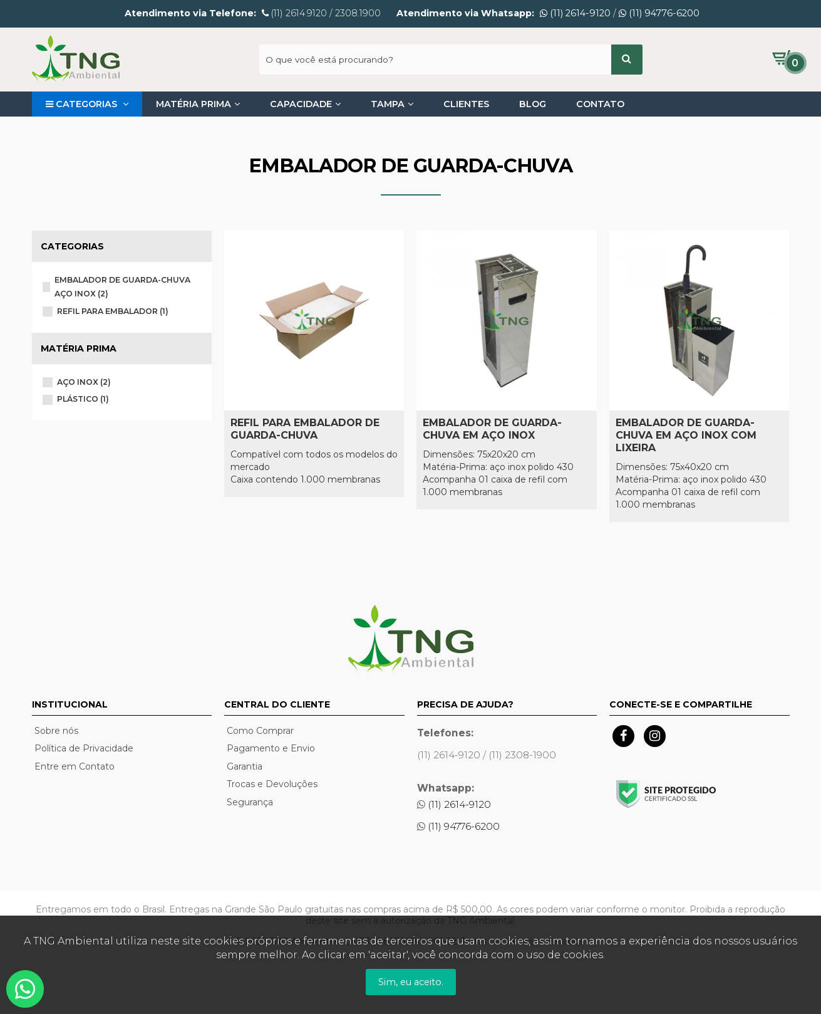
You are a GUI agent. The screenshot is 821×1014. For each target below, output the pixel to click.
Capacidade (305, 104)
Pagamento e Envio (271, 748)
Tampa (392, 104)
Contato (600, 104)
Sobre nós (56, 730)
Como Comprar (260, 730)
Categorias (87, 104)
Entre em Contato (74, 766)
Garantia (244, 766)
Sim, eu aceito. (410, 982)
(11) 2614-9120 (575, 13)
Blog (532, 104)
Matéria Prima (198, 104)
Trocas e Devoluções (272, 784)
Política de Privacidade (83, 748)
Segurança (250, 802)
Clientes (466, 104)
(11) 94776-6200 (659, 13)
